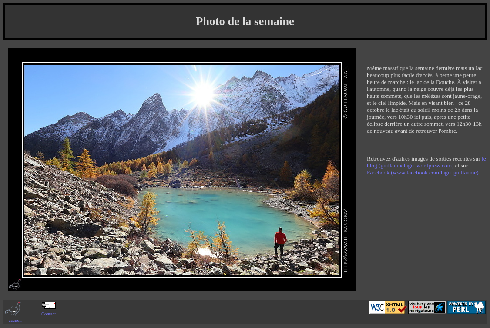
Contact (48, 311)
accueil (15, 318)
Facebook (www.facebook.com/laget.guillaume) (423, 172)
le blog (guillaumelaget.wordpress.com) (426, 162)
